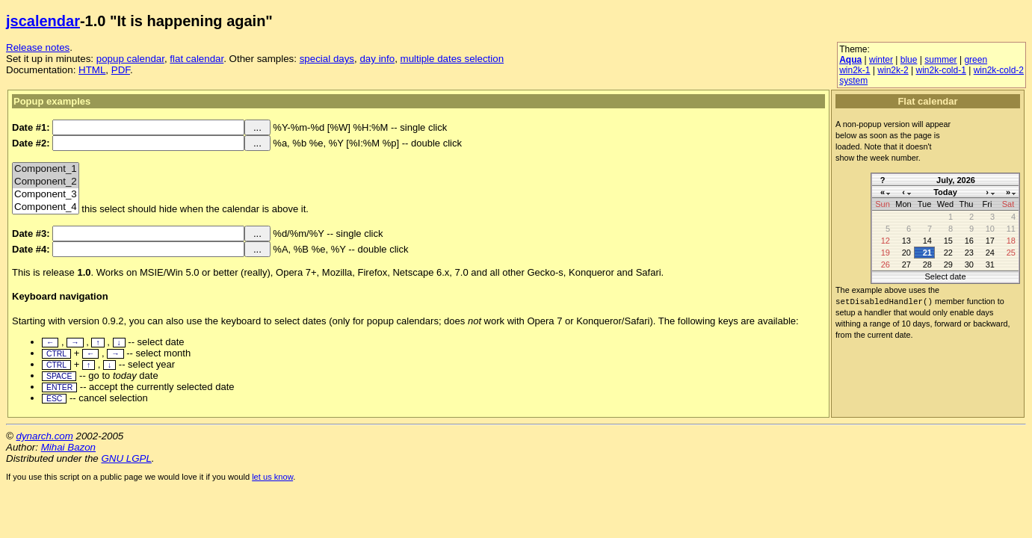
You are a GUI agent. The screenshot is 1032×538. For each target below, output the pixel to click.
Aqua (850, 60)
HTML (91, 69)
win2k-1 (854, 70)
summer (940, 60)
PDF (120, 69)
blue (909, 60)
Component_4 (45, 207)
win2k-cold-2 (999, 70)
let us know (272, 476)
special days (327, 58)
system (853, 80)
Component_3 (45, 194)
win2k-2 (892, 70)
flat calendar (196, 58)
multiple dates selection (452, 58)
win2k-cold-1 (940, 70)
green (975, 60)
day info (377, 58)
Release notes (37, 47)
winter (881, 60)
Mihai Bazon (68, 447)
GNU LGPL (126, 458)
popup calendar (130, 58)
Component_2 (45, 182)
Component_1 (45, 169)
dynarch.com (44, 436)
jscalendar (43, 21)
